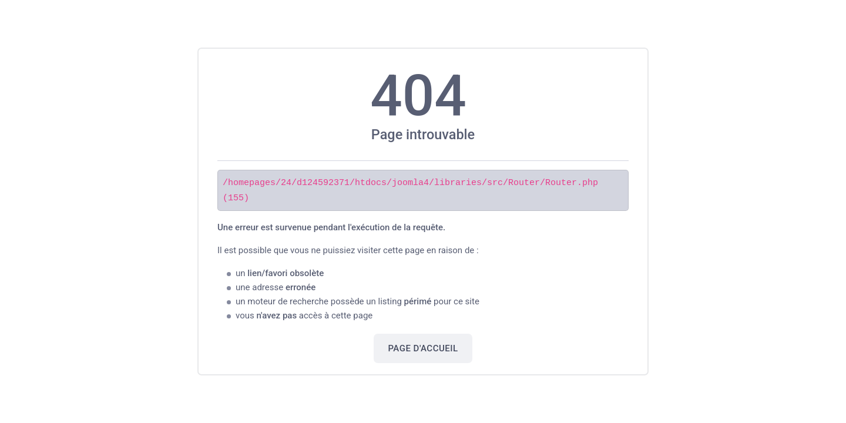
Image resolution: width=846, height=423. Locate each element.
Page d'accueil (423, 348)
